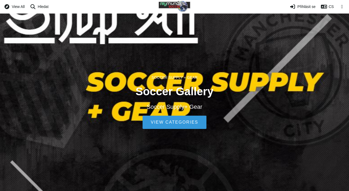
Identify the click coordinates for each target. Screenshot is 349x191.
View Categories (174, 122)
